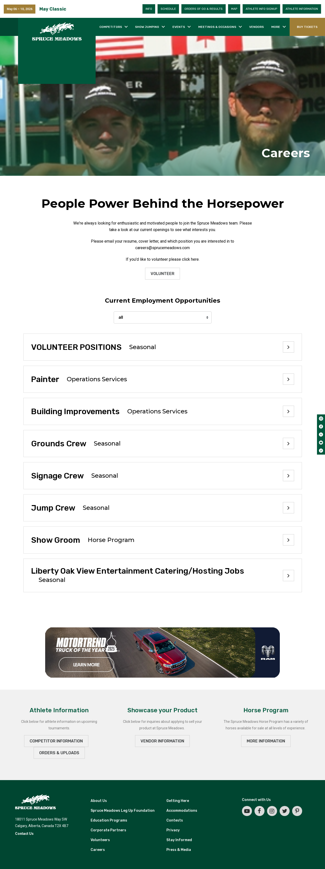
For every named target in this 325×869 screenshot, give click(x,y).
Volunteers (100, 840)
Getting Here (177, 801)
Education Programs (109, 820)
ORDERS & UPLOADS (59, 752)
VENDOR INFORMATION (162, 741)
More (275, 27)
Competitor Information (56, 741)
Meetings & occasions (217, 27)
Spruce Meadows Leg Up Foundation (123, 810)
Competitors (110, 27)
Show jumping (147, 27)
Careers (98, 850)
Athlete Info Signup (261, 9)
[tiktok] (321, 451)
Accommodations (181, 810)
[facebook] (321, 426)
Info (149, 9)
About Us (99, 801)
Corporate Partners (108, 830)
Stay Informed (179, 840)
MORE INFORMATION (266, 741)
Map (234, 9)
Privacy (173, 830)
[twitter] (321, 434)
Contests (174, 820)
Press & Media (178, 850)
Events (178, 27)
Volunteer (162, 273)
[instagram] (321, 418)
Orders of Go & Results (203, 9)
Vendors (256, 27)
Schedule (168, 9)
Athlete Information (302, 9)
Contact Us (24, 834)
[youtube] (321, 443)
